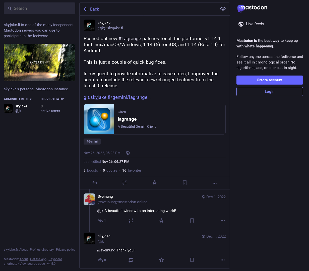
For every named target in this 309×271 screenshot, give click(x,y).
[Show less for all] (223, 9)
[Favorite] (154, 182)
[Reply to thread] (102, 221)
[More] (215, 183)
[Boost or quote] (124, 182)
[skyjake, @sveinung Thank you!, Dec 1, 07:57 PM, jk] (155, 248)
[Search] (39, 8)
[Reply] (94, 182)
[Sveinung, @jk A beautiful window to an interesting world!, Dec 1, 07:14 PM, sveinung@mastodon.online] (155, 209)
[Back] (148, 9)
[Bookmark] (184, 182)
